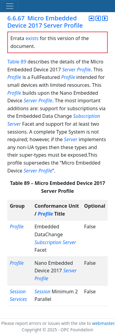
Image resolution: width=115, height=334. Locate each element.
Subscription (86, 116)
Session (18, 291)
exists (32, 38)
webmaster (103, 323)
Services (18, 299)
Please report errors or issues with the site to (46, 323)
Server (69, 69)
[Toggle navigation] (9, 6)
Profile (84, 69)
